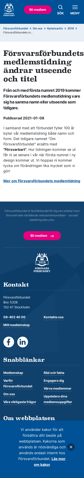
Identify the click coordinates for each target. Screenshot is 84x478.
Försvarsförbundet (15, 28)
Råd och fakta (54, 373)
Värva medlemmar (57, 388)
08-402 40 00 (14, 317)
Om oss (38, 28)
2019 (70, 28)
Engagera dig (54, 380)
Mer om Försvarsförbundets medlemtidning (41, 181)
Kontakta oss (54, 317)
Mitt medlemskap (16, 325)
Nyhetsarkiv (55, 28)
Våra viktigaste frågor (19, 402)
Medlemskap (13, 373)
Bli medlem (37, 9)
